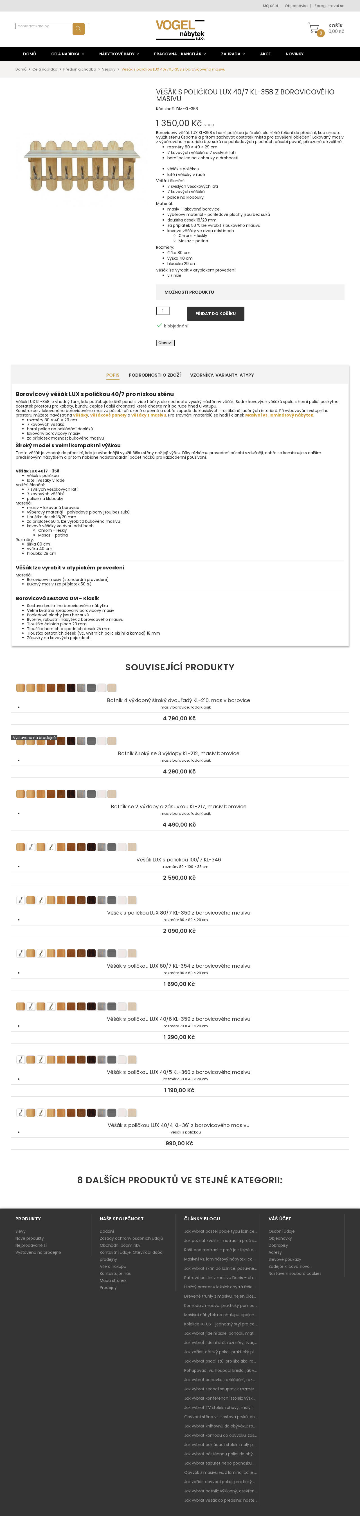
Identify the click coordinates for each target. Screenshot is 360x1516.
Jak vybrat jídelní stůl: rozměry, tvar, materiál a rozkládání (222, 1342)
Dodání (107, 1231)
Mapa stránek (113, 1280)
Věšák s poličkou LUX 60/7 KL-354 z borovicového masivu (180, 954)
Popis (113, 375)
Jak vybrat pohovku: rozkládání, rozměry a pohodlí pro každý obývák (222, 1379)
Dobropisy (278, 1245)
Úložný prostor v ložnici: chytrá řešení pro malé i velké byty (222, 1287)
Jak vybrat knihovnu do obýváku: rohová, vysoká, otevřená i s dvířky (222, 1426)
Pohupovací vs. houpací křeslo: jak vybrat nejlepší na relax (222, 1370)
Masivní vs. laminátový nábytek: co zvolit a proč (222, 1259)
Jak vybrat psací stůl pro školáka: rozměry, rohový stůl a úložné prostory (222, 1361)
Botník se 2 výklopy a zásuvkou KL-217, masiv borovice (180, 795)
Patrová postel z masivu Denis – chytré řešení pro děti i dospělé (222, 1277)
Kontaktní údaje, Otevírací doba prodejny (131, 1256)
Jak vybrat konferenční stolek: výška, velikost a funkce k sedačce (222, 1398)
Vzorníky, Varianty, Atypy (222, 375)
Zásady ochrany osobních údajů (131, 1238)
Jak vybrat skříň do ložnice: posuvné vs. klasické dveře (222, 1268)
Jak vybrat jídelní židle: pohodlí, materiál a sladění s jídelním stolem (222, 1333)
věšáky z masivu (148, 415)
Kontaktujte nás (115, 1273)
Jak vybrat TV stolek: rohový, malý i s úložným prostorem (222, 1407)
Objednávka (296, 6)
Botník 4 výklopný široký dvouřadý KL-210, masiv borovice (180, 689)
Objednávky (280, 1238)
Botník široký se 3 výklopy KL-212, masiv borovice (180, 742)
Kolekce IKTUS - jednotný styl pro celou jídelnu (222, 1324)
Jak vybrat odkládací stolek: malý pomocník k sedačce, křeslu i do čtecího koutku (222, 1444)
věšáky (80, 415)
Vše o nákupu (113, 1266)
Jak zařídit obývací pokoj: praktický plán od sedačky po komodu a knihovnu (222, 1482)
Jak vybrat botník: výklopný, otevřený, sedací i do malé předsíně (222, 1491)
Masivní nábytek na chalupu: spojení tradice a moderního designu (222, 1315)
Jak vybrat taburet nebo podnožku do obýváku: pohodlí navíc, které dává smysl (222, 1463)
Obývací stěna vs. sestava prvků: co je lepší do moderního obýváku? (222, 1417)
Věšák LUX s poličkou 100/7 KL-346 (180, 848)
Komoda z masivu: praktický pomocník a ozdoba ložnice (222, 1305)
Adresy (275, 1252)
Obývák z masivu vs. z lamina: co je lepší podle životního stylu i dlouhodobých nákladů (222, 1472)
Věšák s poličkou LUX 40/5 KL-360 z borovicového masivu (180, 1060)
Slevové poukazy (285, 1259)
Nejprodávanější (31, 1245)
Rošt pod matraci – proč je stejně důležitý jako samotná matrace (222, 1250)
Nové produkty (29, 1238)
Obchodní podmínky (120, 1245)
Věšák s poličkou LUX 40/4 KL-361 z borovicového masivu (180, 1114)
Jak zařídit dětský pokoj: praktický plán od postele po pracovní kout (222, 1352)
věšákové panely (108, 415)
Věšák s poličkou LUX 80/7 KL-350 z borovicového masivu (180, 901)
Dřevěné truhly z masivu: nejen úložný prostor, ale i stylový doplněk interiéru (222, 1296)
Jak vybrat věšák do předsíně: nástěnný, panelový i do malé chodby (222, 1500)
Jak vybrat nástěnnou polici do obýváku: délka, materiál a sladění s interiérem (222, 1454)
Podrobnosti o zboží (155, 375)
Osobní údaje (282, 1231)
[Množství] (163, 311)
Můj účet (270, 6)
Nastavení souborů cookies (295, 1273)
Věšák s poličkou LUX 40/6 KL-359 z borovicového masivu (180, 1007)
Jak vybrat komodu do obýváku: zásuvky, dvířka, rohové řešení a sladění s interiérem (222, 1435)
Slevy (20, 1231)
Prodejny (108, 1287)
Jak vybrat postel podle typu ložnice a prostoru (222, 1231)
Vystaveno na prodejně (38, 1252)
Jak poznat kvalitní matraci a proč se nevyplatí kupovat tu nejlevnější (222, 1240)
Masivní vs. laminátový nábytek (279, 415)
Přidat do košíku (215, 313)
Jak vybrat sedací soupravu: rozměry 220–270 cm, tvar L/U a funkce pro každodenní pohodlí (222, 1389)
